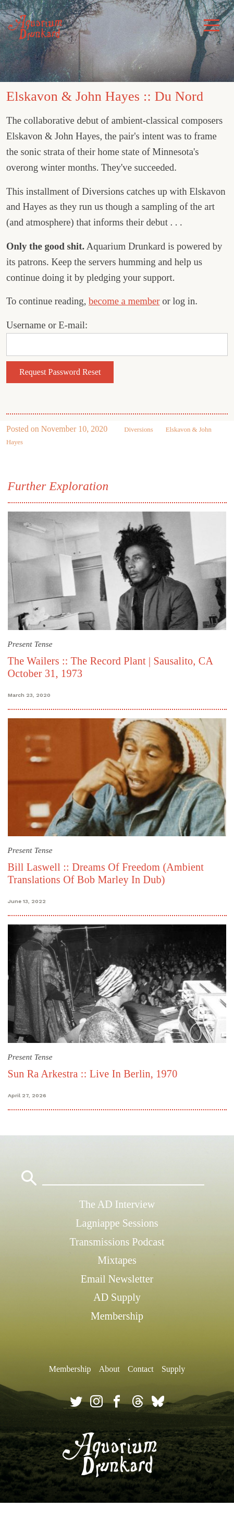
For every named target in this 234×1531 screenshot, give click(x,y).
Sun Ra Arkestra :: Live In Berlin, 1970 (93, 1073)
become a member (124, 300)
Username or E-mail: (47, 324)
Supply (173, 1368)
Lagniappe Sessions (117, 1223)
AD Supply (117, 1297)
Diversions (138, 429)
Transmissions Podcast (116, 1242)
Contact (141, 1368)
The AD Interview (117, 1204)
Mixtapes (116, 1260)
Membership (117, 1316)
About (109, 1368)
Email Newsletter (117, 1279)
